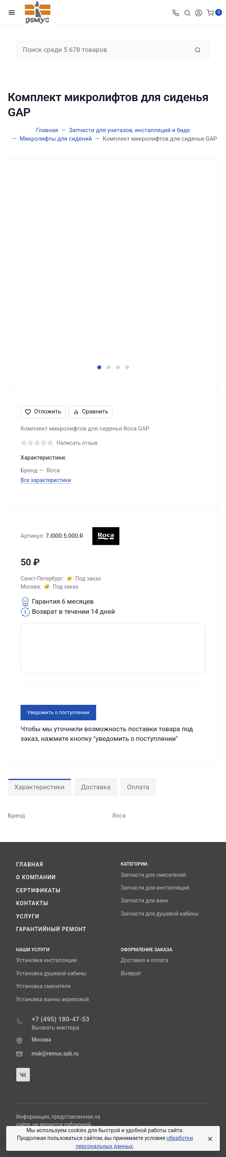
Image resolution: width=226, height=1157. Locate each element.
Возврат (131, 973)
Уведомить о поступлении (58, 712)
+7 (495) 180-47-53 (61, 1019)
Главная (29, 864)
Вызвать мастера (55, 1027)
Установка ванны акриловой (52, 999)
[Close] (208, 1138)
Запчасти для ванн (145, 900)
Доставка (96, 787)
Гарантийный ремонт (51, 929)
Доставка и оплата (145, 960)
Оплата (138, 787)
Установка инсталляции (46, 960)
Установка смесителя (43, 986)
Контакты (32, 903)
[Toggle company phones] (175, 12)
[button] (99, 367)
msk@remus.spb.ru (55, 1053)
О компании (36, 877)
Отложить (43, 411)
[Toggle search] (187, 12)
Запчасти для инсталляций (155, 888)
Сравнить (91, 411)
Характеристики (39, 787)
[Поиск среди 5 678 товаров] (102, 50)
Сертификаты (38, 890)
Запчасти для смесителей (153, 875)
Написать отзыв (77, 443)
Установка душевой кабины (51, 973)
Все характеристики (46, 480)
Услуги (28, 916)
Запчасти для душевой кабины (160, 914)
